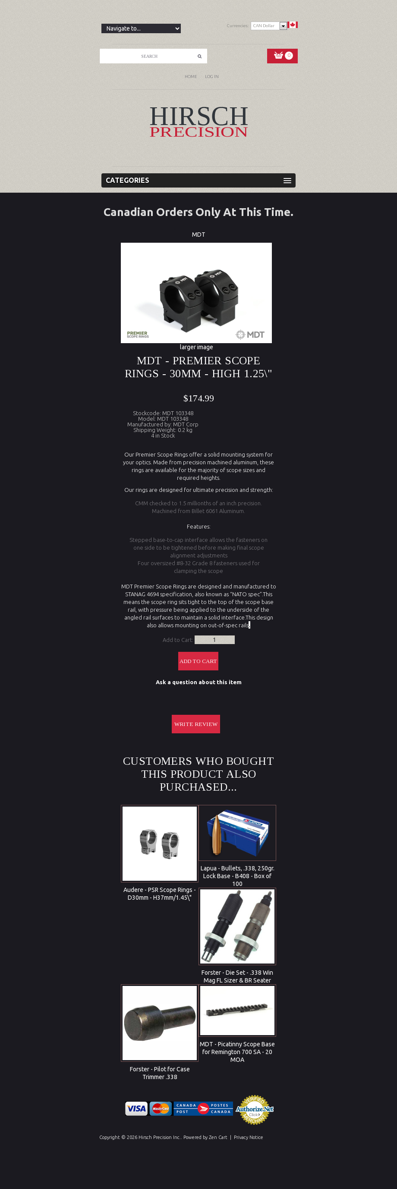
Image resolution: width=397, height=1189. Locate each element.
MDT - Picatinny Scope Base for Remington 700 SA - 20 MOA (237, 1052)
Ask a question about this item (199, 682)
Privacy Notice (248, 1137)
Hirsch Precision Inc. (160, 1137)
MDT (198, 234)
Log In (212, 76)
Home (191, 76)
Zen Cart (218, 1137)
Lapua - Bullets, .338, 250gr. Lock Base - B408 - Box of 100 (237, 876)
